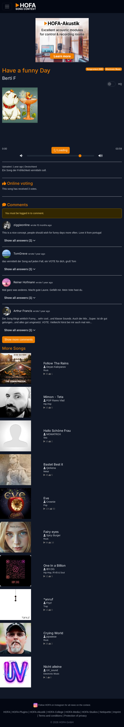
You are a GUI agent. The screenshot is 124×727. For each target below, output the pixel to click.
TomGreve (15, 253)
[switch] (111, 84)
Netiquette (105, 712)
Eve (46, 498)
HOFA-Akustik (37, 712)
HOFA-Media (72, 712)
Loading (60, 150)
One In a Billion (54, 565)
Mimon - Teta (53, 397)
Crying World (53, 633)
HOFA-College (55, 712)
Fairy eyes (51, 532)
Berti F (9, 78)
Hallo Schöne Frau (57, 430)
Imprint (117, 712)
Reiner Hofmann (19, 282)
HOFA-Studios (90, 712)
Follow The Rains (55, 363)
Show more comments (18, 339)
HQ (120, 84)
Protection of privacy (75, 715)
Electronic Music (113, 69)
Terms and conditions (50, 715)
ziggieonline (16, 225)
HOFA (6, 712)
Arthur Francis (17, 311)
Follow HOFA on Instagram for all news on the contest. (62, 705)
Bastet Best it (53, 464)
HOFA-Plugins (20, 712)
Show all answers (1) (19, 240)
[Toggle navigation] (7, 6)
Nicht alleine (52, 666)
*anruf (48, 599)
